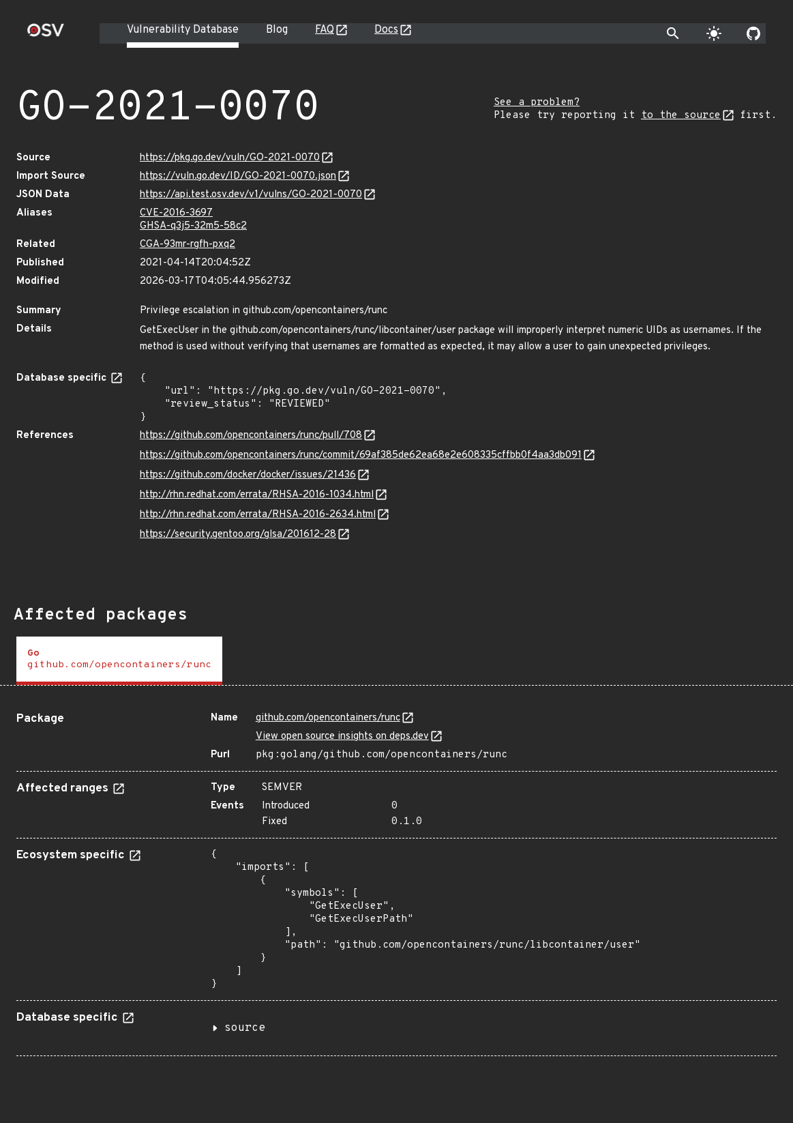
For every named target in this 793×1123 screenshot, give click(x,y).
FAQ (324, 30)
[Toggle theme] (714, 33)
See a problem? (537, 102)
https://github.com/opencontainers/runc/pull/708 (251, 435)
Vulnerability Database (183, 30)
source (244, 1028)
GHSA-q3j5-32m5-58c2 (193, 226)
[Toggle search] (673, 33)
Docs (386, 30)
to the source (681, 115)
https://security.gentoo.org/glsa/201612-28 (238, 534)
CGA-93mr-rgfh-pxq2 (187, 244)
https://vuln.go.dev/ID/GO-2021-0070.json (238, 176)
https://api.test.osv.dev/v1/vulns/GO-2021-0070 (251, 194)
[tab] (119, 661)
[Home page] (45, 34)
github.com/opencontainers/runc (328, 718)
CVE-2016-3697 (176, 213)
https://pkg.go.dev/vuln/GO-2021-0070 (230, 157)
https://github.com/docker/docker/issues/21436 (248, 475)
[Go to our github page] (753, 33)
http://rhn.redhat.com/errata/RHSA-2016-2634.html (258, 514)
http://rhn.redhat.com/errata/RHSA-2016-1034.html (257, 494)
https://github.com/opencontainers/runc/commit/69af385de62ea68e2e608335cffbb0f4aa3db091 (361, 455)
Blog (277, 30)
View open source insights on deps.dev (342, 736)
